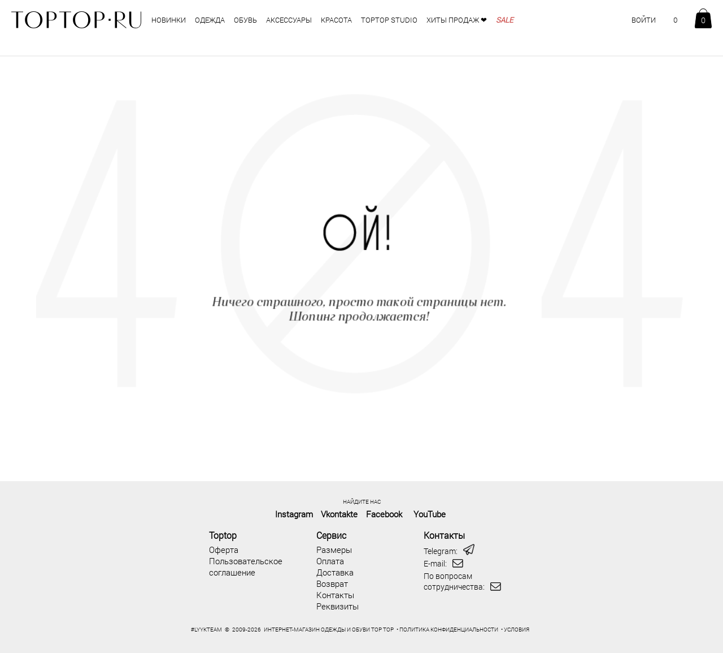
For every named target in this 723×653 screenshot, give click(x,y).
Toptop (223, 535)
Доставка (335, 572)
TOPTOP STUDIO (389, 20)
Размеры (334, 549)
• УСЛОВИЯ (515, 629)
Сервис (331, 535)
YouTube (429, 514)
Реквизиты (337, 606)
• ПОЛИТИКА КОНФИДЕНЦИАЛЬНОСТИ (447, 629)
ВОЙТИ (643, 20)
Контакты (335, 594)
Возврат (332, 583)
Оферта (223, 549)
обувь (245, 20)
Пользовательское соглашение (245, 566)
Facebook (384, 514)
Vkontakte (339, 514)
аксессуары (289, 20)
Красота (336, 20)
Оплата (330, 560)
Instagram (294, 514)
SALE (504, 20)
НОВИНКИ (168, 20)
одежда (210, 20)
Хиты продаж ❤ (456, 20)
